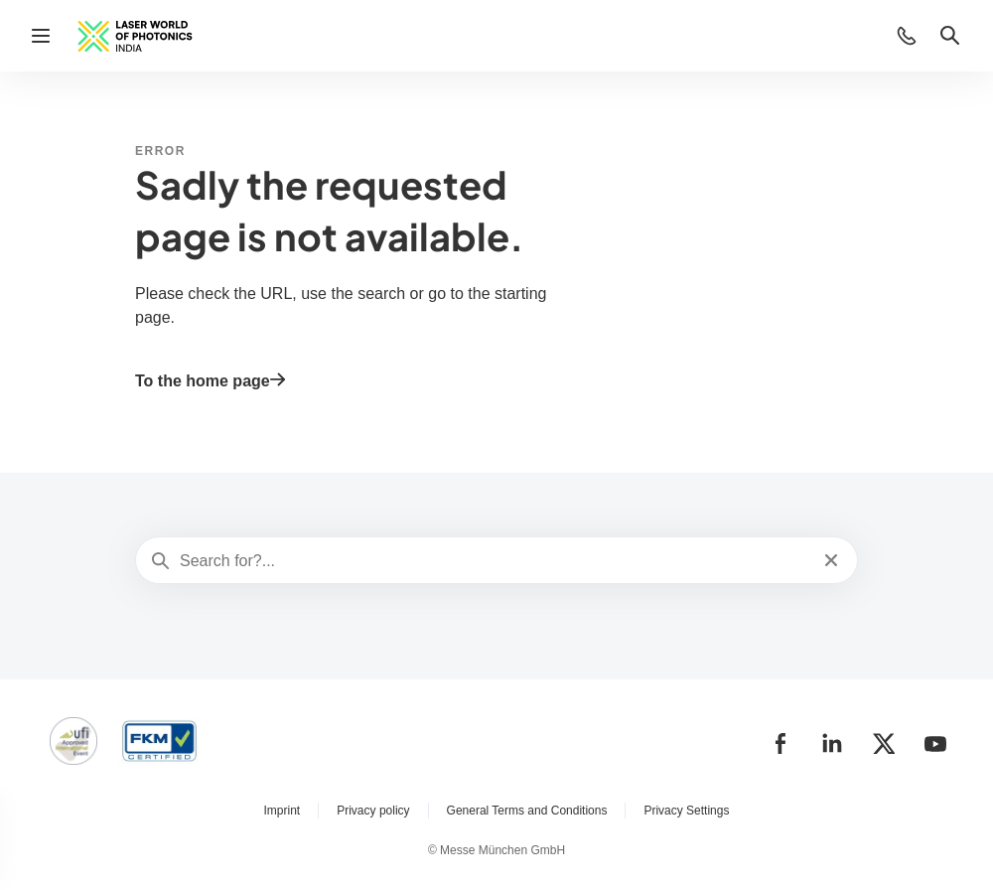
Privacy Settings (686, 810)
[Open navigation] (41, 36)
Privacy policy (373, 810)
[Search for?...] (494, 561)
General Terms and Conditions (527, 810)
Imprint (282, 810)
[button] (906, 36)
